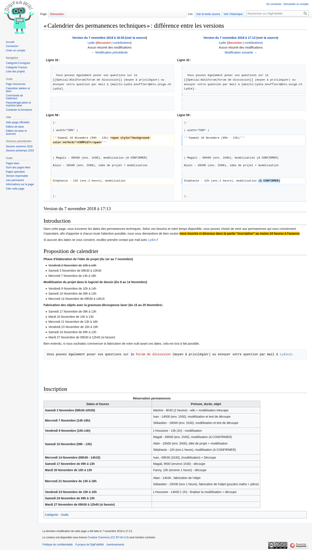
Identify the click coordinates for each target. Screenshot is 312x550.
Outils (65, 514)
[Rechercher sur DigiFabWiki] (277, 13)
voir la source (136, 37)
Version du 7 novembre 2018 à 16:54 (98, 37)
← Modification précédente (109, 52)
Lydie (151, 240)
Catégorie (51, 514)
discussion (104, 42)
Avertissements (115, 544)
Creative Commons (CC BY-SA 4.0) (108, 537)
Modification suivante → (241, 52)
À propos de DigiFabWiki (89, 544)
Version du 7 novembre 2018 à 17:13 (229, 37)
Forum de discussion (153, 354)
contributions (121, 42)
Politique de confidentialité (57, 544)
